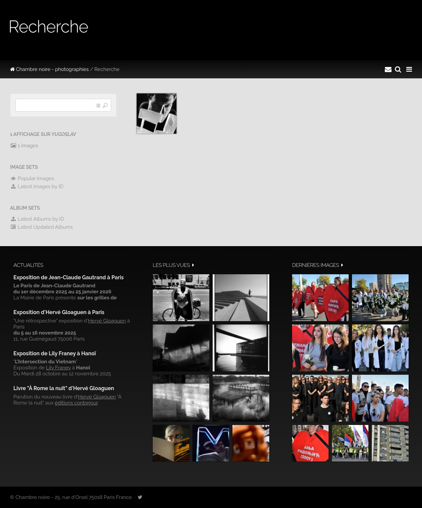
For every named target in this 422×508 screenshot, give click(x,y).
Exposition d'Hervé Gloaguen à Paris (58, 312)
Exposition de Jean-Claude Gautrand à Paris (68, 277)
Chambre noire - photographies (49, 69)
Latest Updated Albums (41, 227)
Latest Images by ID (37, 187)
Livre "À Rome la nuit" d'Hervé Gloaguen (63, 388)
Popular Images (32, 178)
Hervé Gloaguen (107, 321)
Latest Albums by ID (37, 219)
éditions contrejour (76, 403)
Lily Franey (58, 368)
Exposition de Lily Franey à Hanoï (54, 353)
